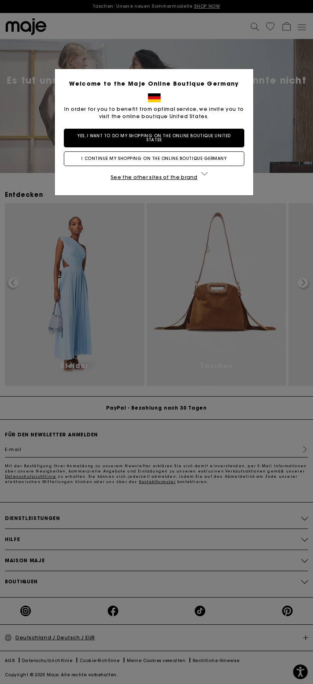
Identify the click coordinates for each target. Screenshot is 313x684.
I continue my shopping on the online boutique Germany (156, 158)
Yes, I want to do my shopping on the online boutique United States (156, 137)
